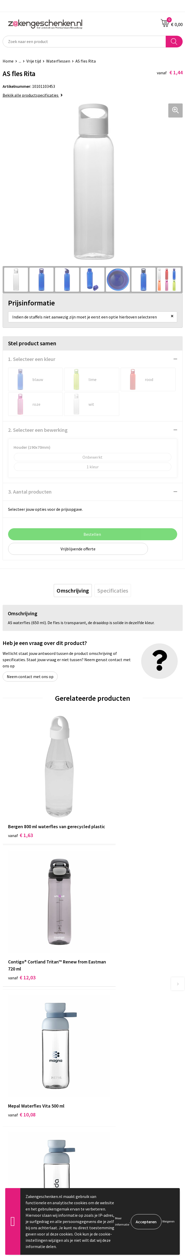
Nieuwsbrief (105, 1060)
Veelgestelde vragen (113, 1068)
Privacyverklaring (110, 1117)
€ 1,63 (20, 819)
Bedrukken (104, 1044)
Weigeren (168, 1221)
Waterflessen (58, 61)
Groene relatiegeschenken (118, 1036)
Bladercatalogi (108, 1020)
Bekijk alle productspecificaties (33, 95)
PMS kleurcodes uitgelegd (118, 1052)
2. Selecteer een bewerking (38, 430)
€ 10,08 (21, 932)
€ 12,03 (112, 819)
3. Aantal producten (30, 491)
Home (8, 61)
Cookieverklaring (110, 1108)
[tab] (73, 590)
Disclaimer (104, 1124)
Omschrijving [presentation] (73, 590)
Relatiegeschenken (112, 1028)
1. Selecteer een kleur (31, 359)
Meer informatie (122, 1221)
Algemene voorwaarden (116, 1101)
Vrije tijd (33, 61)
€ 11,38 (112, 932)
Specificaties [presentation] (112, 590)
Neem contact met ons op (30, 676)
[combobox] (84, 41)
